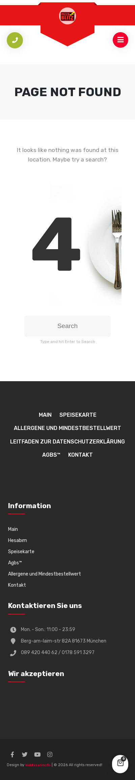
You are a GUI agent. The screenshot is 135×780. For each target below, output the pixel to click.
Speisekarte (78, 415)
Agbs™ (51, 455)
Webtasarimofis (38, 765)
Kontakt (80, 455)
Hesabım (17, 540)
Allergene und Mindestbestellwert (67, 428)
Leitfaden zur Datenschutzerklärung (67, 441)
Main (45, 415)
